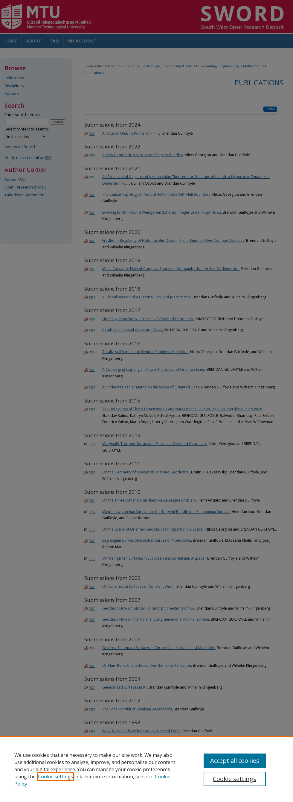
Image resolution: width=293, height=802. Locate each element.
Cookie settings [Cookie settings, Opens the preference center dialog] (234, 779)
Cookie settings (55, 776)
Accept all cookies (234, 761)
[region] (146, 769)
